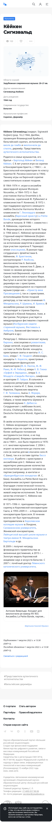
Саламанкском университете (19, 527)
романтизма (38, 342)
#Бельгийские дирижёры (18, 684)
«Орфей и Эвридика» (15, 372)
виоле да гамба (12, 145)
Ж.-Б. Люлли (28, 366)
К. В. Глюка (40, 369)
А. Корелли (21, 359)
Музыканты (9, 18)
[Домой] (5, 4)
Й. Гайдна (22, 379)
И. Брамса (38, 303)
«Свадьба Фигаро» (24, 376)
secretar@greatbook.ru (33, 794)
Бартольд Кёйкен (23, 160)
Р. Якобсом (27, 259)
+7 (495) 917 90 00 (30, 791)
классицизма (18, 249)
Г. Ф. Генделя (24, 355)
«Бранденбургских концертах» (20, 475)
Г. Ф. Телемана (11, 392)
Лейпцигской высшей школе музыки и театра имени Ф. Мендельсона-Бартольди (25, 538)
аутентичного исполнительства (21, 151)
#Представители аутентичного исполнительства (21, 678)
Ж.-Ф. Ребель (18, 369)
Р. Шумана (26, 303)
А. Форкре (34, 392)
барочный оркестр (26, 215)
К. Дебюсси (30, 403)
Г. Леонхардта (27, 212)
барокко (8, 342)
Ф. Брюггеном (23, 256)
